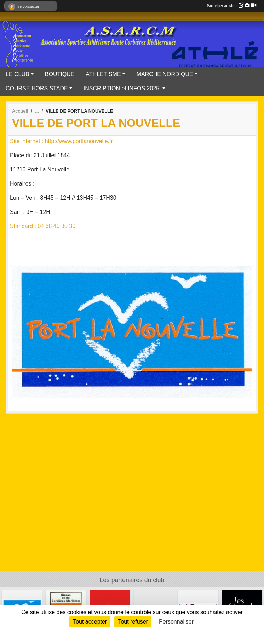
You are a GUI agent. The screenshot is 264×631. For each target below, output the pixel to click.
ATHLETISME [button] (103, 74)
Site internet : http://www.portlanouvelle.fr (61, 141)
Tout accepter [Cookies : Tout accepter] (90, 622)
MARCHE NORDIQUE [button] (165, 74)
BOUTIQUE (60, 74)
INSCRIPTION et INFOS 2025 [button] (122, 88)
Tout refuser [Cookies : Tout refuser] (133, 622)
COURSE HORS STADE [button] (37, 88)
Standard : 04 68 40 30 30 (42, 226)
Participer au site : (231, 5)
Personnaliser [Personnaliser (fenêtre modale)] (176, 622)
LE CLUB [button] (17, 74)
